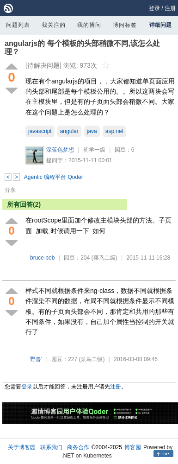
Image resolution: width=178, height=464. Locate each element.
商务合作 (78, 447)
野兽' (36, 359)
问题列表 (18, 25)
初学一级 (94, 149)
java (92, 131)
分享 (10, 190)
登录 (154, 8)
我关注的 (54, 25)
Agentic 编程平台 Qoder (53, 177)
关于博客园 (22, 447)
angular (69, 131)
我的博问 (89, 25)
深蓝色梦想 (60, 149)
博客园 (132, 447)
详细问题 (160, 25)
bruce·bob (42, 257)
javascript (40, 131)
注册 (170, 8)
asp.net (114, 131)
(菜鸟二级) (104, 257)
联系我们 (51, 447)
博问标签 (125, 25)
